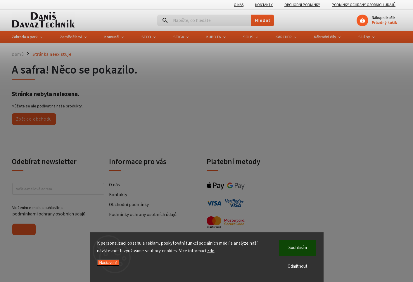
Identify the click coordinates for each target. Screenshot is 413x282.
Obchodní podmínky (302, 5)
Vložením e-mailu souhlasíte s (55, 211)
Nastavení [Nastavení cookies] (108, 262)
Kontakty (264, 5)
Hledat (262, 20)
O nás (238, 5)
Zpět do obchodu (34, 119)
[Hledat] (204, 20)
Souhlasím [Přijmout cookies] (297, 248)
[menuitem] (31, 37)
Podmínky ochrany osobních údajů (363, 5)
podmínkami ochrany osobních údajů (48, 214)
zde (211, 251)
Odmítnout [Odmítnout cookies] (297, 266)
